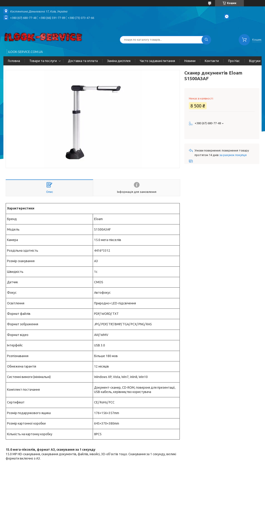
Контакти (212, 60)
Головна (14, 60)
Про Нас (234, 60)
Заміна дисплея (118, 60)
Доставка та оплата (83, 60)
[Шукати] (206, 40)
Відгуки (254, 60)
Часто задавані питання (157, 60)
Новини (189, 60)
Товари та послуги (43, 60)
